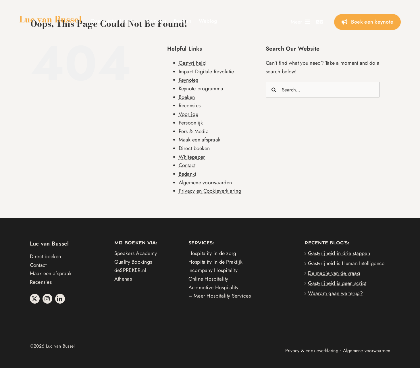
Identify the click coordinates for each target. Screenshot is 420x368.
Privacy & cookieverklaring (311, 350)
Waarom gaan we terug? (335, 293)
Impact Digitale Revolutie (206, 71)
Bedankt (187, 174)
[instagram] (47, 299)
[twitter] (35, 299)
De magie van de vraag (334, 273)
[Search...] (323, 89)
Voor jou (188, 114)
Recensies (190, 105)
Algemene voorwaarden (205, 182)
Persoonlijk (191, 122)
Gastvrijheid (192, 63)
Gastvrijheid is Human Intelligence (346, 263)
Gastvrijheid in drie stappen (339, 253)
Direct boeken (194, 148)
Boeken (187, 97)
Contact (187, 165)
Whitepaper (192, 157)
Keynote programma (201, 88)
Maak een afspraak (200, 139)
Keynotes (188, 80)
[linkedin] (60, 299)
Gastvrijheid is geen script (337, 283)
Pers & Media (194, 131)
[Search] (274, 89)
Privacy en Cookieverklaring (210, 191)
